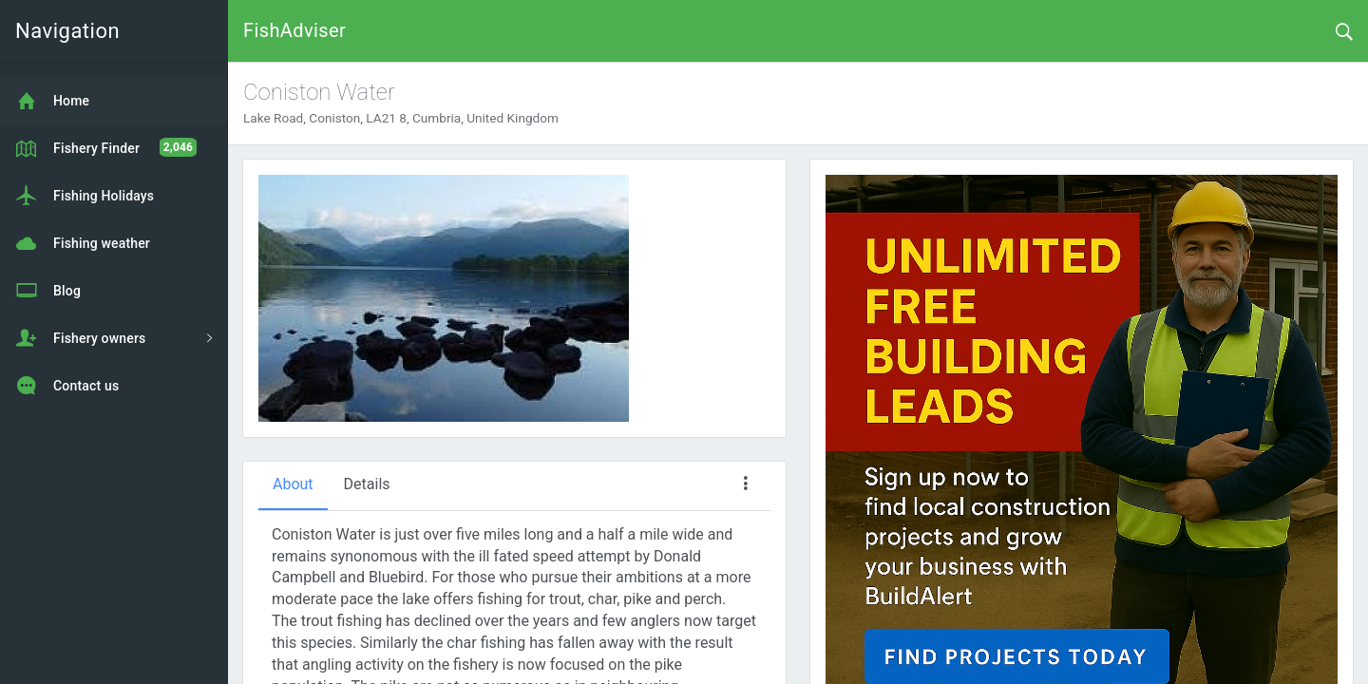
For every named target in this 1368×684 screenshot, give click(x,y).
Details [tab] (367, 484)
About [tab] (293, 484)
